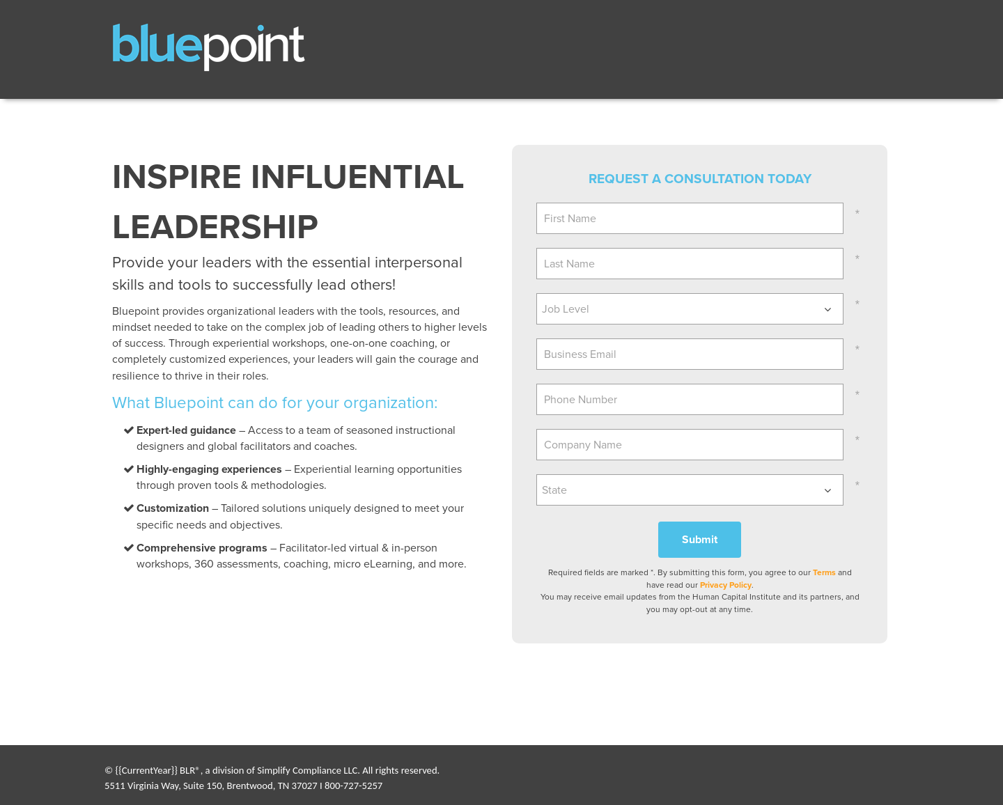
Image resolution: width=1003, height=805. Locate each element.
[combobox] (689, 309)
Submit (699, 539)
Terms (824, 572)
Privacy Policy (726, 585)
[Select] (689, 309)
